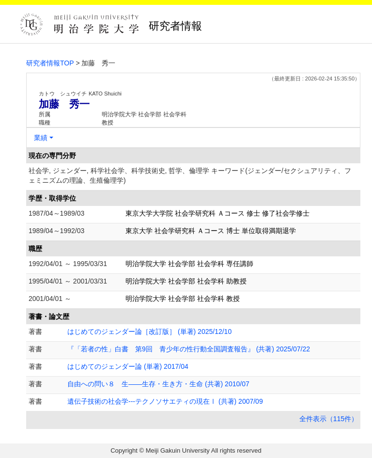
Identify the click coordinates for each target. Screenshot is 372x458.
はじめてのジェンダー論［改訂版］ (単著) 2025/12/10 (149, 331)
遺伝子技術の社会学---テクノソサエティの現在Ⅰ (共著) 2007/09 (165, 401)
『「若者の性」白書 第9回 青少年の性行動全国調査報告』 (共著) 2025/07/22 (188, 349)
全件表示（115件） (328, 419)
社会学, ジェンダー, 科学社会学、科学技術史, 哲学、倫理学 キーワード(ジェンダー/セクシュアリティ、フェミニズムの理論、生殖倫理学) (190, 175)
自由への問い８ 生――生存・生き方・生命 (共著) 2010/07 (158, 384)
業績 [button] (40, 138)
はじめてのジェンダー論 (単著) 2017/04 (127, 366)
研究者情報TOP (50, 63)
